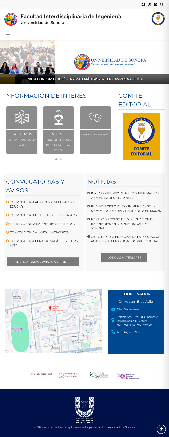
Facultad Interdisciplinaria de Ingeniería (71, 16)
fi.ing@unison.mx (128, 309)
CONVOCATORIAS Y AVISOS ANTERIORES (42, 262)
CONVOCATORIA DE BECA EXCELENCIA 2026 (43, 215)
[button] (7, 62)
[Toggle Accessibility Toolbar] (161, 429)
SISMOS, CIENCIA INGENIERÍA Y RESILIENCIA (43, 224)
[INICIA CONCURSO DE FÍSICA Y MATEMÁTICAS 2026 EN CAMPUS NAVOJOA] (84, 62)
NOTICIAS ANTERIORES (124, 257)
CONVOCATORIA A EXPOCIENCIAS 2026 (39, 232)
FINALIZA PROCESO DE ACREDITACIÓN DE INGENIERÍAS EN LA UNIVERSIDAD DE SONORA (123, 224)
